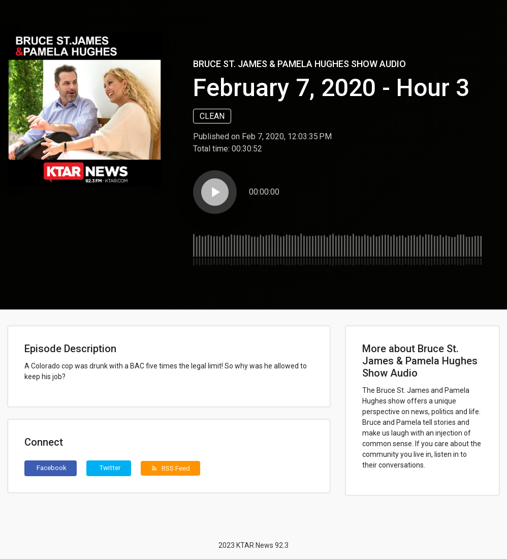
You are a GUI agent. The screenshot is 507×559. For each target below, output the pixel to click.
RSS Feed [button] (170, 468)
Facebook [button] (52, 467)
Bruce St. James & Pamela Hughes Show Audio (299, 63)
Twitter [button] (110, 467)
